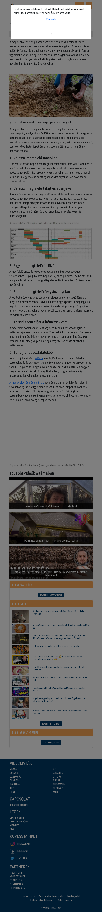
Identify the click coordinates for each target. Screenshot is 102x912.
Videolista (51, 19)
